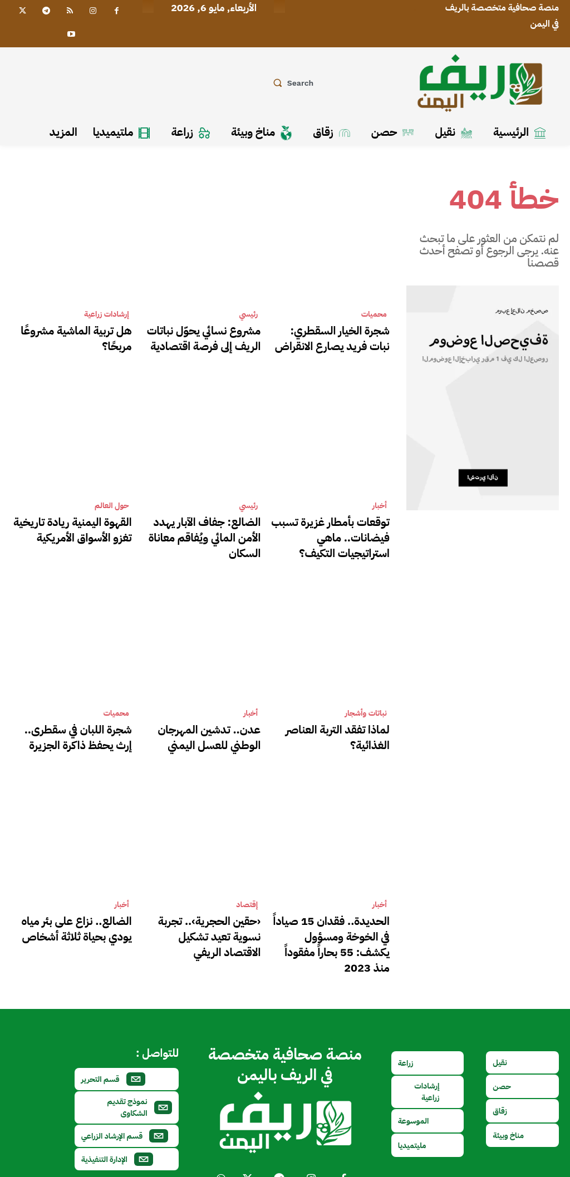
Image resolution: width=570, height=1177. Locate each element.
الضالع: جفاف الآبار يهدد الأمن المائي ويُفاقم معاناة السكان (208, 520)
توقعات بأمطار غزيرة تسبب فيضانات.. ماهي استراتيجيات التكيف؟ (339, 527)
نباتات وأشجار (366, 698)
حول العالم (112, 500)
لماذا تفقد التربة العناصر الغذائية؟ (331, 712)
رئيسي (248, 314)
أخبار (379, 500)
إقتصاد (247, 883)
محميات (374, 314)
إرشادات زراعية (106, 314)
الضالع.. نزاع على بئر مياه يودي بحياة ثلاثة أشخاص (77, 904)
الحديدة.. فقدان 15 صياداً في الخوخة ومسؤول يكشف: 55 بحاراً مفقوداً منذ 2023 (330, 910)
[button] (291, 83)
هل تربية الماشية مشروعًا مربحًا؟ (74, 329)
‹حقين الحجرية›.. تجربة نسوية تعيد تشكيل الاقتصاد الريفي (207, 904)
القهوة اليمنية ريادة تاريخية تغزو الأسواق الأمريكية (76, 520)
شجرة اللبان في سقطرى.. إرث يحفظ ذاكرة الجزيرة (81, 718)
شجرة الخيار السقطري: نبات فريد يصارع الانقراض (331, 335)
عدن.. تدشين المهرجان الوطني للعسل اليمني (206, 718)
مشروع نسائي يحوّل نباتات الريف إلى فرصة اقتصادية (204, 335)
